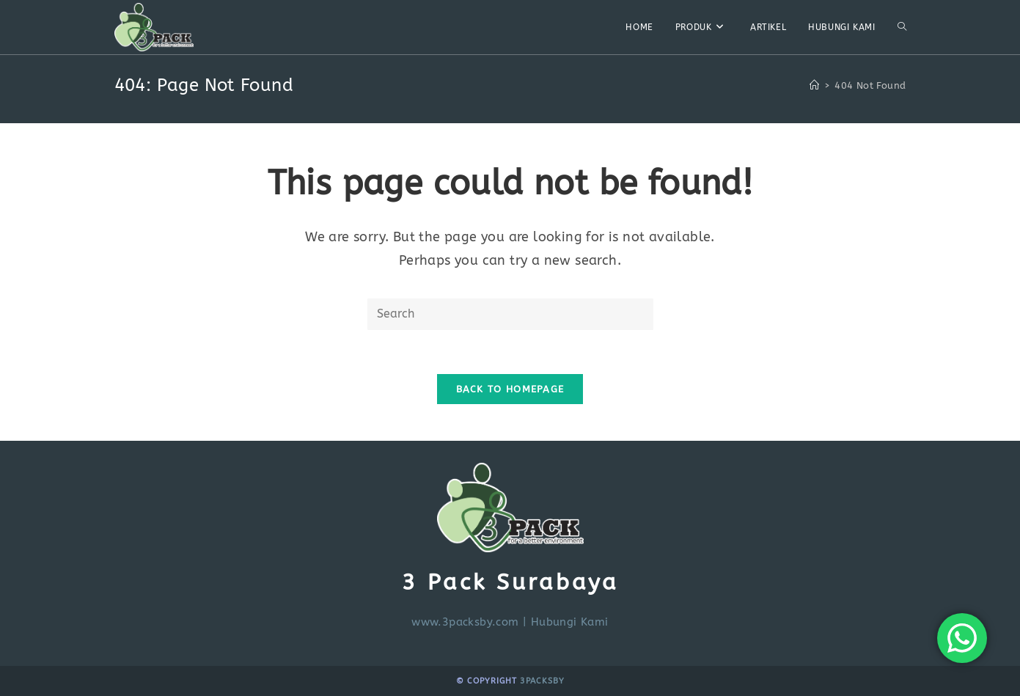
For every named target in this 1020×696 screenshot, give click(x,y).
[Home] (814, 85)
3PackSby (542, 681)
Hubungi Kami (570, 622)
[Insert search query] (510, 314)
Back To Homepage (510, 389)
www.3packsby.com (464, 622)
